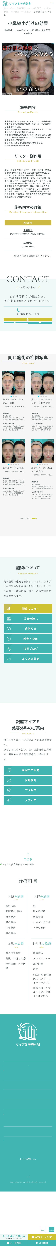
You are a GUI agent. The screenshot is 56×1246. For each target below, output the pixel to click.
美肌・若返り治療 (16, 990)
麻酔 (35, 1001)
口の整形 (11, 959)
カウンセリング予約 (43, 1237)
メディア (30, 816)
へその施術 (39, 959)
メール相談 (15, 1243)
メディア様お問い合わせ (28, 1222)
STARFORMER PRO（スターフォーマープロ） (42, 1010)
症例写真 (37, 8)
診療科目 (28, 1120)
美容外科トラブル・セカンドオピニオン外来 (42, 1023)
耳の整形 (11, 964)
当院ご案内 (28, 1090)
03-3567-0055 (30, 312)
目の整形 (11, 948)
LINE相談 (43, 1243)
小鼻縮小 (26, 11)
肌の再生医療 (13, 984)
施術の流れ (35, 1097)
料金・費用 (30, 655)
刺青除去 (38, 984)
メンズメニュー (42, 990)
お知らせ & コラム (14, 1103)
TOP (43, 1230)
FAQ (28, 1158)
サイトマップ (38, 1218)
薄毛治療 (38, 995)
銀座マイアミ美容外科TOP (17, 8)
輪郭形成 (11, 937)
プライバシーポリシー (21, 1218)
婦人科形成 (39, 943)
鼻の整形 (15, 11)
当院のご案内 (30, 786)
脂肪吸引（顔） (14, 943)
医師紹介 (31, 796)
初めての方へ (30, 625)
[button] (11, 412)
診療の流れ (30, 635)
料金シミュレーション (16, 1147)
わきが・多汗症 (42, 953)
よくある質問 (30, 675)
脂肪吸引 (38, 948)
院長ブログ (30, 665)
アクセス (30, 806)
